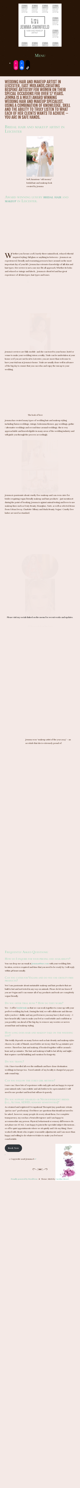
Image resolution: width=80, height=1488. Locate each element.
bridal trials (22, 1315)
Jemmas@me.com (40, 1271)
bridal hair (52, 197)
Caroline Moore (62, 1486)
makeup (11, 200)
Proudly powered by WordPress (24, 1486)
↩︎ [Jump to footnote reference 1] (35, 1466)
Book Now (13, 1455)
